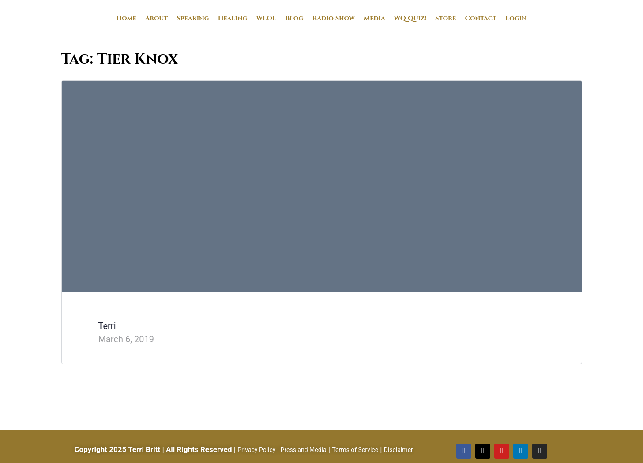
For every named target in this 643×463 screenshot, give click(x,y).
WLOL (266, 18)
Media (374, 18)
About (156, 18)
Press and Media (304, 449)
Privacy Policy (256, 449)
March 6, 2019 (126, 339)
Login (516, 18)
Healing (233, 18)
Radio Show (333, 18)
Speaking (193, 18)
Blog (294, 18)
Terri (107, 326)
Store (445, 18)
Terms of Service (355, 449)
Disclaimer (398, 449)
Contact (480, 18)
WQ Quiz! (410, 18)
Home (126, 18)
